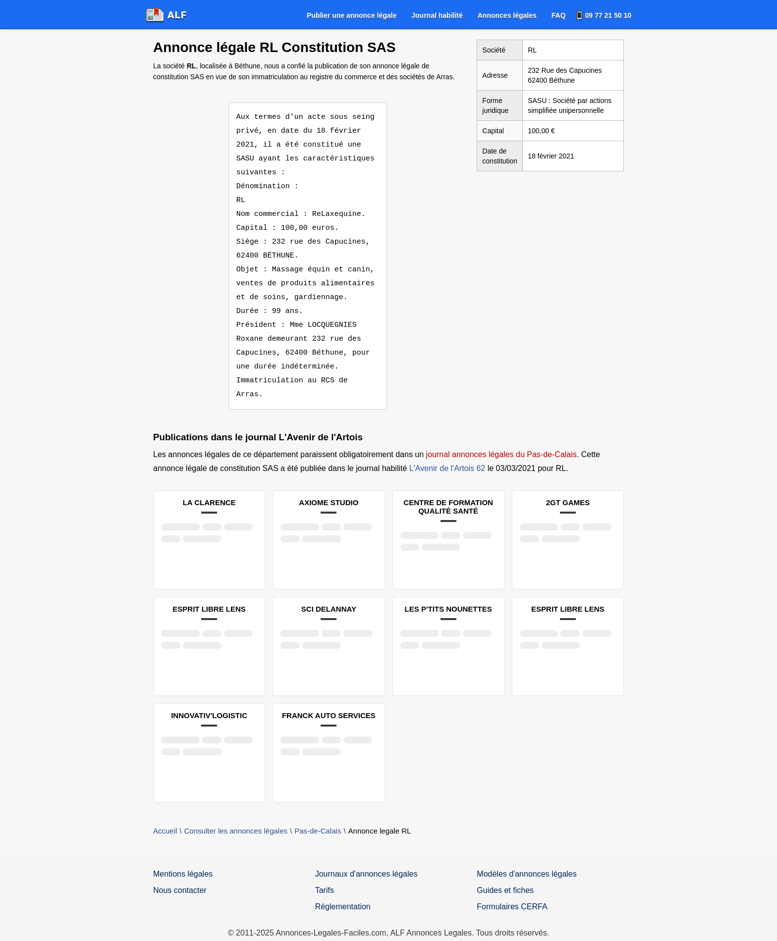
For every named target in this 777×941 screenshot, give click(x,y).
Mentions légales (183, 860)
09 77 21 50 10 (608, 15)
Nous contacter (180, 876)
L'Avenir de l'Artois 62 (447, 454)
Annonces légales (507, 15)
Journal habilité (436, 15)
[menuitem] (351, 15)
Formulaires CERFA (512, 893)
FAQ (559, 15)
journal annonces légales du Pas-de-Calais (501, 440)
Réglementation (343, 893)
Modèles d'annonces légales (526, 860)
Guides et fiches (505, 876)
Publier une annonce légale (351, 15)
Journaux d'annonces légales (366, 860)
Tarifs (324, 876)
